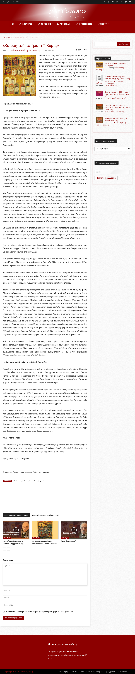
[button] (104, 2)
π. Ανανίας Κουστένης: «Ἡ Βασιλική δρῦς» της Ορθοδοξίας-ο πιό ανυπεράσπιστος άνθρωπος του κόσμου (113, 79)
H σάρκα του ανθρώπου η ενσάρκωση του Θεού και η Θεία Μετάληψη (117, 107)
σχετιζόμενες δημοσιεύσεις (16, 515)
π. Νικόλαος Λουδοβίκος (114, 112)
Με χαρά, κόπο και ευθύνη (62, 644)
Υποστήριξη (64, 671)
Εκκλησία (27, 481)
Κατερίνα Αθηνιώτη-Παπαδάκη (23, 50)
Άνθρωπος (17, 481)
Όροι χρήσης (110, 671)
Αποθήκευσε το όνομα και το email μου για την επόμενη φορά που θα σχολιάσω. (39, 611)
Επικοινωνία (122, 671)
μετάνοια (43, 481)
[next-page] (8, 549)
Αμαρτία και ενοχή (68, 541)
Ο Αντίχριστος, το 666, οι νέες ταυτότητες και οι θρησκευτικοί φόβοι (117, 94)
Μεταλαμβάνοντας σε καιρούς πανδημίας (116, 64)
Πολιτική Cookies (77, 671)
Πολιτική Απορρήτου (94, 671)
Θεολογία (6, 37)
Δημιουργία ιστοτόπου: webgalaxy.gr (19, 671)
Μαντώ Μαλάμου (112, 85)
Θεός (35, 481)
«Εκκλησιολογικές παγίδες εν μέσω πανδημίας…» (116, 119)
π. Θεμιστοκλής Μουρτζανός (116, 98)
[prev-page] (4, 549)
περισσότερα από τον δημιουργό (45, 515)
